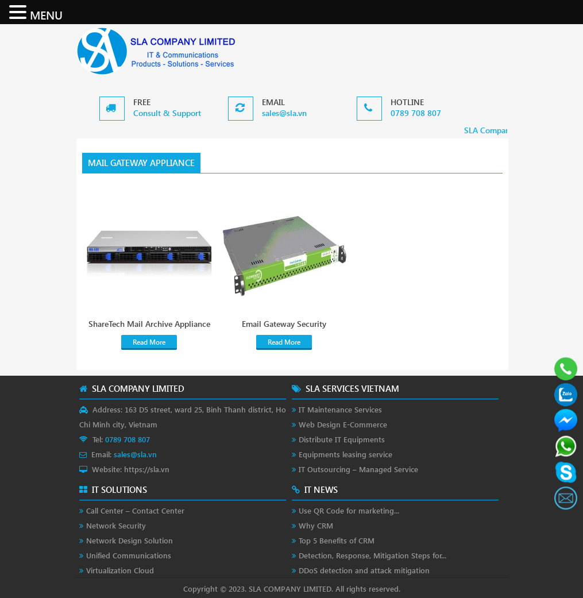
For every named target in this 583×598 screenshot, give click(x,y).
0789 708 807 (416, 112)
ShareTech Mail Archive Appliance (149, 324)
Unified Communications (128, 555)
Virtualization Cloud (120, 570)
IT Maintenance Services (340, 409)
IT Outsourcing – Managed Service (358, 469)
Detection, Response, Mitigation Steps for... (372, 555)
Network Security (116, 525)
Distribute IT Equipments (342, 439)
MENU (46, 14)
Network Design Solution (129, 540)
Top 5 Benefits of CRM (336, 540)
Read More (149, 342)
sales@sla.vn (284, 112)
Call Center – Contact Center (135, 510)
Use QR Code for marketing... (349, 510)
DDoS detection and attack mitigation (364, 570)
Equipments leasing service (345, 454)
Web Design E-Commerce (343, 424)
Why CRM (316, 525)
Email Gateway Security (284, 324)
